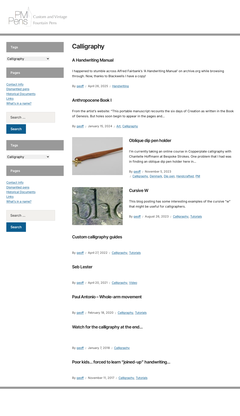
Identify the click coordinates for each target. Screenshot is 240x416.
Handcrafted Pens (172, 17)
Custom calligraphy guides (97, 236)
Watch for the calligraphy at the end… (107, 327)
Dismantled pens (17, 89)
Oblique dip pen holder (150, 140)
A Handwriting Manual (92, 60)
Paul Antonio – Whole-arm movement (107, 296)
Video (133, 282)
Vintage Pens (201, 17)
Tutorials (222, 17)
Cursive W (138, 190)
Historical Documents (20, 94)
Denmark (156, 176)
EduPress (128, 406)
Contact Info (14, 84)
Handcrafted (185, 176)
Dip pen (169, 176)
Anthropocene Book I (92, 100)
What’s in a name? (18, 103)
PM (198, 176)
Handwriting (120, 86)
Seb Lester (82, 266)
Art (118, 126)
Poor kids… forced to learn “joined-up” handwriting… (121, 362)
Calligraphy (130, 126)
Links (9, 98)
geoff (80, 86)
